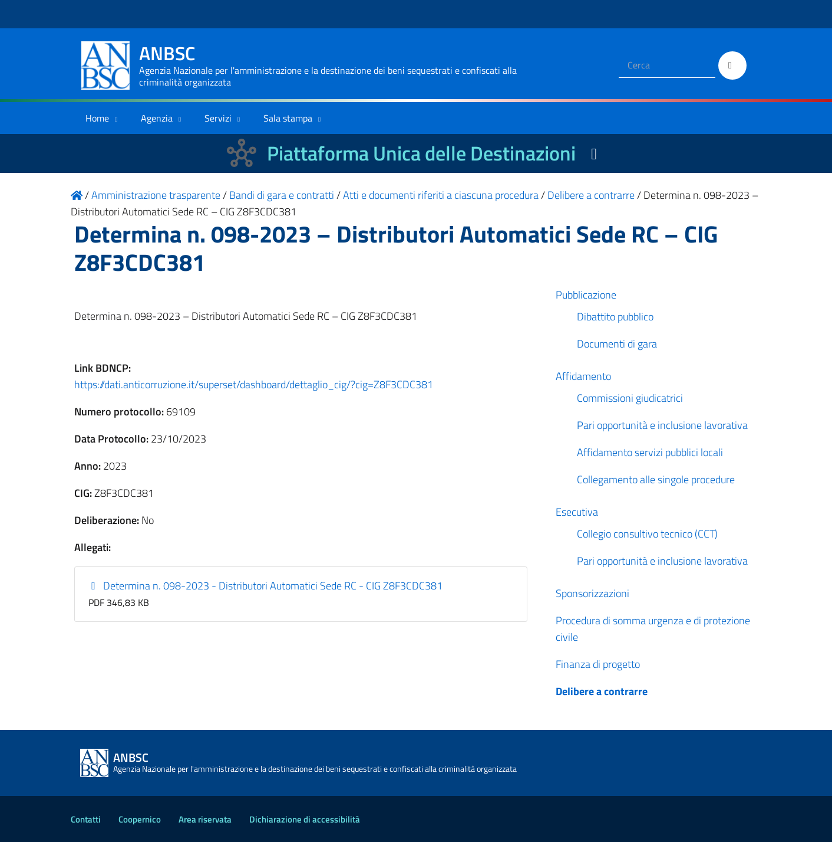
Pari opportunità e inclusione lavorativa (662, 425)
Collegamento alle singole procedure (656, 479)
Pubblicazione (586, 295)
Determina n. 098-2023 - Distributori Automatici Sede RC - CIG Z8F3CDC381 (265, 586)
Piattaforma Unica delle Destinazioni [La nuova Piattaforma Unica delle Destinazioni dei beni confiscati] (421, 153)
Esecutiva (577, 512)
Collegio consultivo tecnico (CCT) (647, 534)
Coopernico (139, 819)
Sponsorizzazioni (592, 593)
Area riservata (205, 819)
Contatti (86, 819)
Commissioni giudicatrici (630, 398)
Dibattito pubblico (615, 317)
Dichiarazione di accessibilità (304, 819)
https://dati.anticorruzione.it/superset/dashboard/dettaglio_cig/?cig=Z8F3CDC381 (253, 384)
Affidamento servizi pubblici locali (650, 452)
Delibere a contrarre (602, 691)
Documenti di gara (617, 344)
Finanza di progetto (598, 664)
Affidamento (583, 376)
